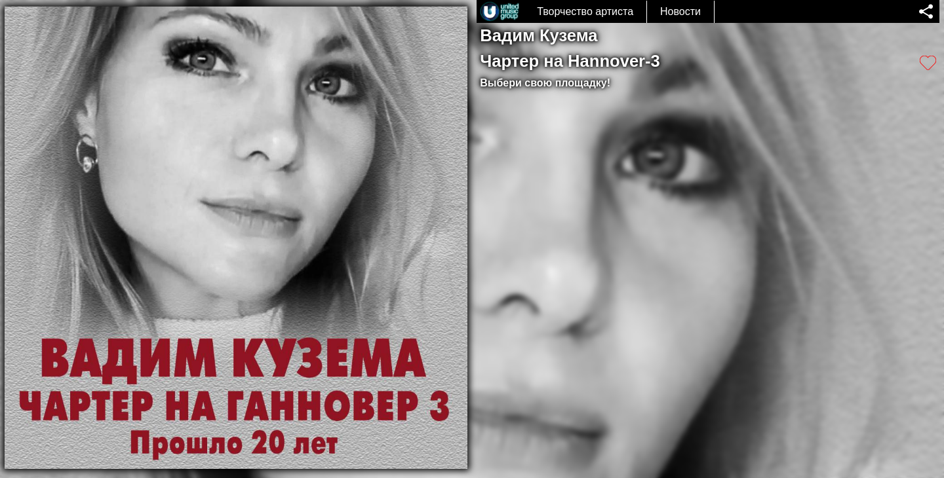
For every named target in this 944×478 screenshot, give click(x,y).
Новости (680, 11)
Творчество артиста (585, 11)
